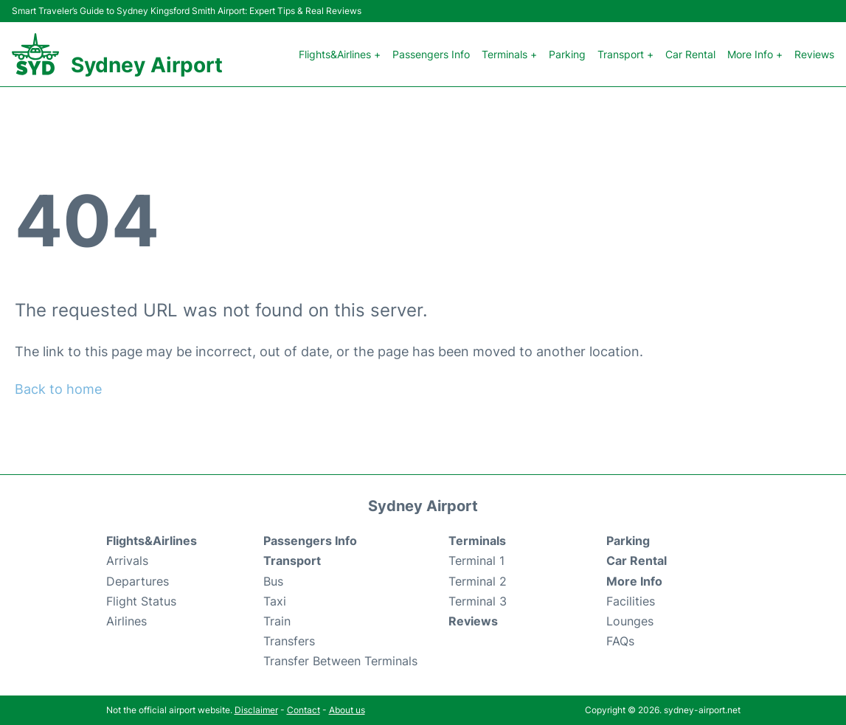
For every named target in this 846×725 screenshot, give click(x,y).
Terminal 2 (477, 581)
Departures (137, 581)
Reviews (814, 54)
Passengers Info (431, 54)
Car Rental (690, 54)
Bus (273, 581)
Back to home (58, 389)
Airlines (126, 621)
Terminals (477, 540)
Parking (567, 54)
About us (347, 709)
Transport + (625, 54)
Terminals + (509, 54)
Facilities (630, 601)
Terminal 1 (476, 560)
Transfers (289, 641)
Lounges (629, 621)
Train (277, 621)
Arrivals (127, 560)
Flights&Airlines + (340, 54)
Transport (292, 560)
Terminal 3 (477, 601)
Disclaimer (256, 709)
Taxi (274, 601)
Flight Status (141, 601)
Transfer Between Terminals (340, 660)
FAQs (620, 641)
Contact (303, 709)
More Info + (755, 54)
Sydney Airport (147, 65)
